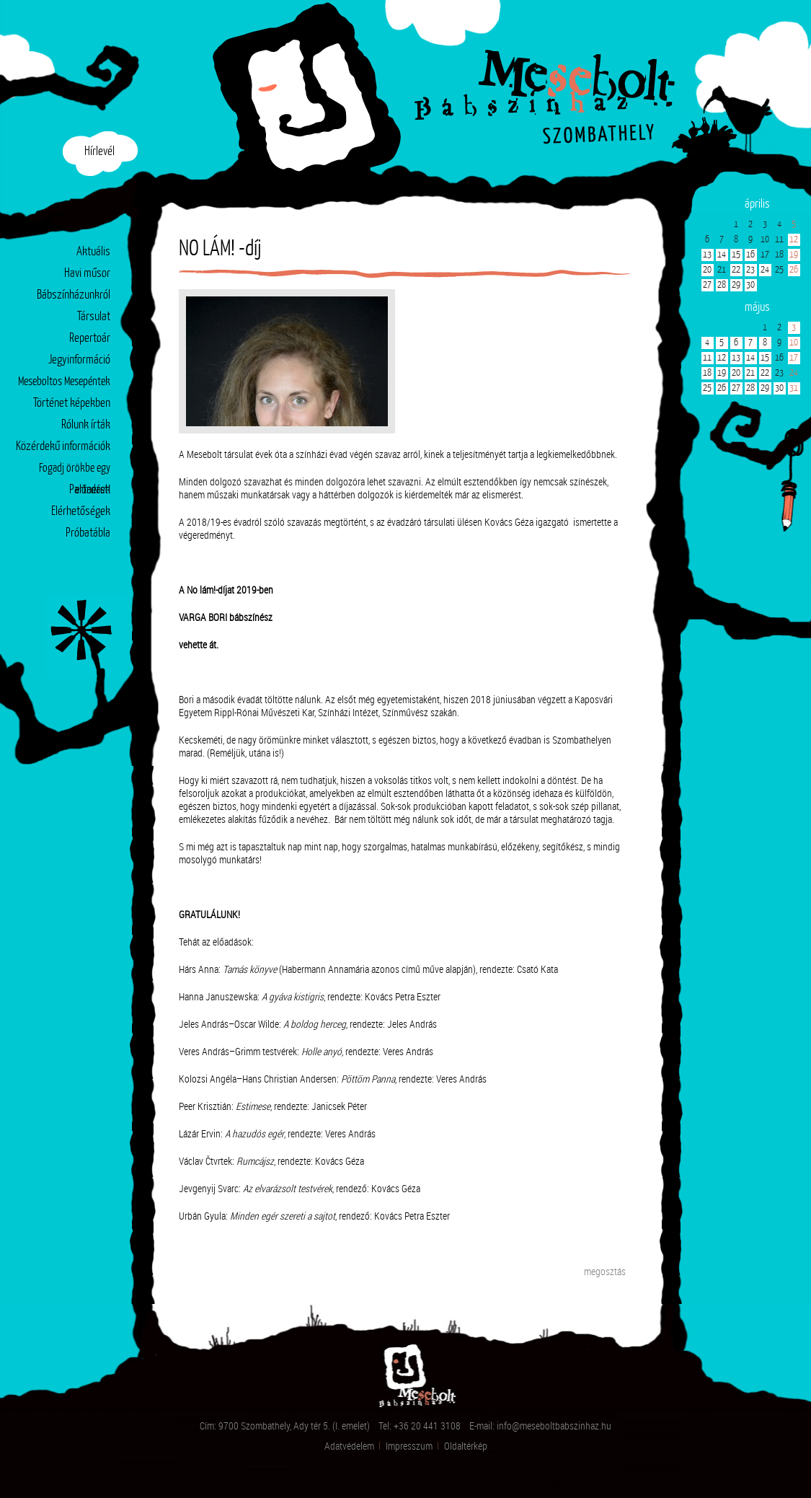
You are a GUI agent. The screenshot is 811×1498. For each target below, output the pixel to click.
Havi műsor (87, 274)
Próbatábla (88, 533)
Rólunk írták (85, 425)
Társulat (93, 317)
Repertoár (89, 338)
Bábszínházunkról (73, 295)
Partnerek (89, 490)
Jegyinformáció (79, 360)
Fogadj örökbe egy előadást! (74, 471)
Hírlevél (99, 152)
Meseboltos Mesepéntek (64, 381)
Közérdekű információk (63, 447)
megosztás (605, 1271)
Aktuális (93, 252)
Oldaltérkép (465, 1446)
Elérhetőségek (80, 512)
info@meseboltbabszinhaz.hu (554, 1425)
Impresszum (409, 1446)
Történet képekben (71, 403)
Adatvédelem (349, 1446)
